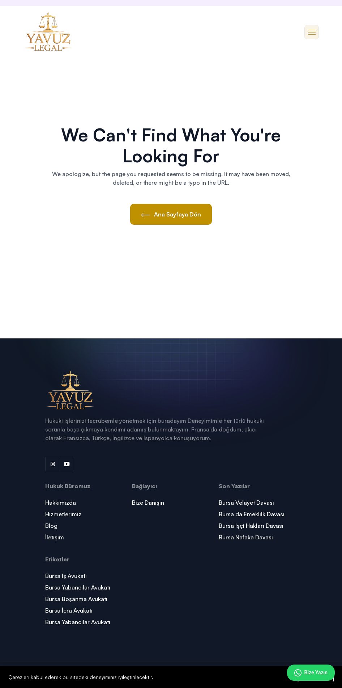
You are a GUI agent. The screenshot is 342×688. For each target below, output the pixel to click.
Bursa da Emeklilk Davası (252, 514)
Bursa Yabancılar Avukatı (77, 587)
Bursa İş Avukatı (66, 575)
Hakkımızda (60, 502)
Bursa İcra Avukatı (69, 610)
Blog (51, 525)
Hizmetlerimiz (63, 514)
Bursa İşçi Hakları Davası (251, 525)
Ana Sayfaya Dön (171, 214)
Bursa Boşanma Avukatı (76, 598)
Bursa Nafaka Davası (246, 537)
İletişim (54, 537)
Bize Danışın (148, 502)
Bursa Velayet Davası (246, 502)
